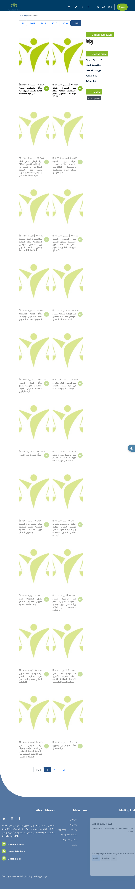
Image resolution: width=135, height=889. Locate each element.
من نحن (73, 820)
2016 (65, 23)
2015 (75, 23)
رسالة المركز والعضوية (67, 831)
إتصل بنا (73, 825)
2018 (43, 23)
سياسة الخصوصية (69, 836)
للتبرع (74, 846)
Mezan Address (13, 845)
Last (63, 770)
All (23, 23)
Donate (122, 7)
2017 (54, 23)
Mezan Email (11, 860)
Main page (23, 15)
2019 (32, 23)
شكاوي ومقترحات (69, 841)
